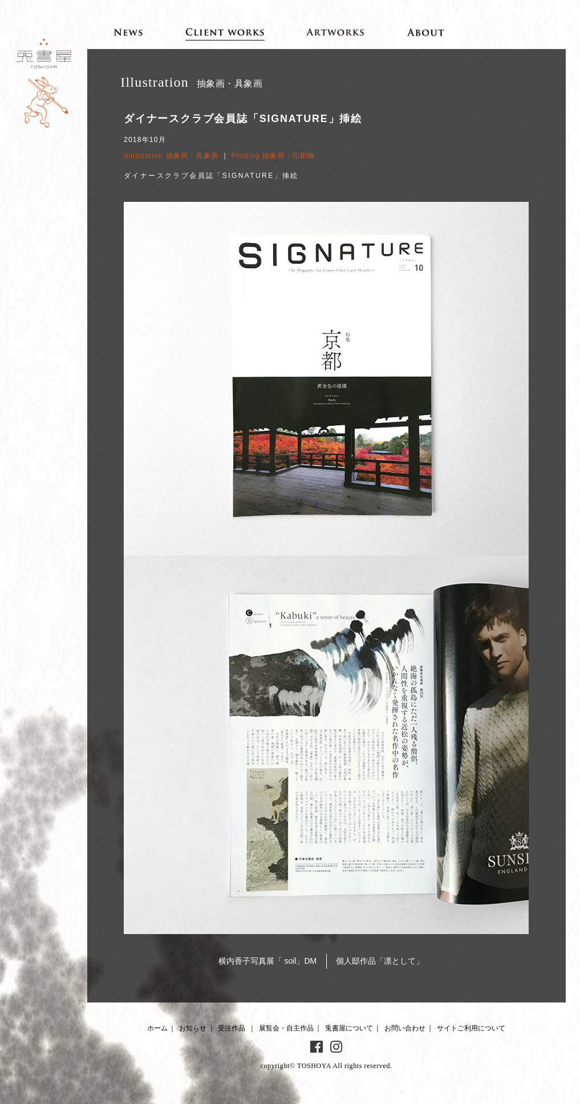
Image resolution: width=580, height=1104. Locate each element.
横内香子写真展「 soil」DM (267, 960)
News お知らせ (128, 31)
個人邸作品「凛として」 (380, 960)
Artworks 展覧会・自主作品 (335, 31)
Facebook (316, 1047)
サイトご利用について (471, 1028)
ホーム (157, 1028)
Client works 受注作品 (225, 31)
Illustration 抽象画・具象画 (171, 156)
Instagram (336, 1047)
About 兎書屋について (425, 31)
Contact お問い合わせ (513, 31)
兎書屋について (349, 1028)
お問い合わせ (404, 1028)
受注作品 (231, 1028)
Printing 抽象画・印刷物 (273, 156)
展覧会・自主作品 (286, 1028)
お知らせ (192, 1028)
